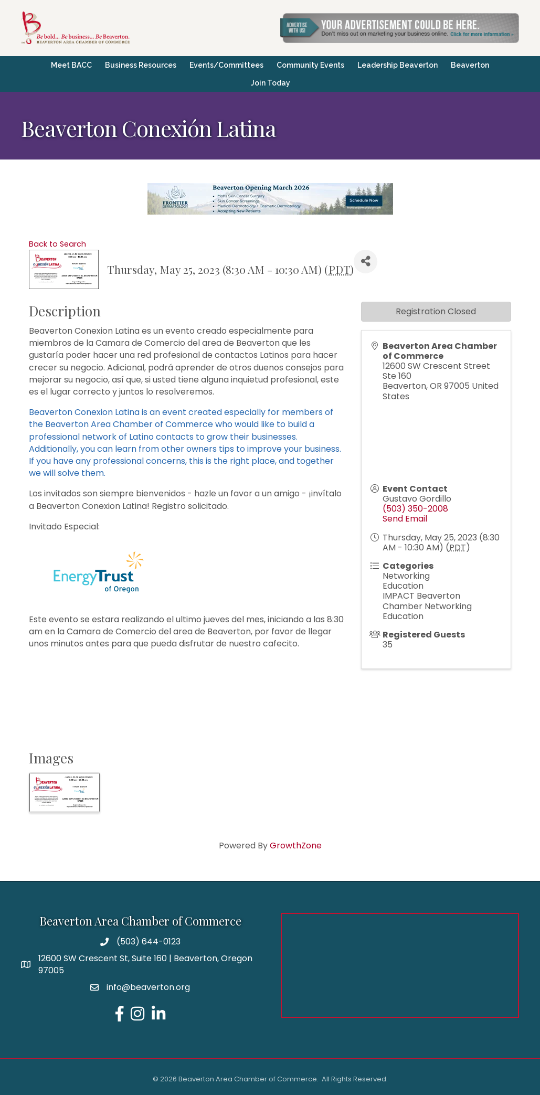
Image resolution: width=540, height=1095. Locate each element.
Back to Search (57, 244)
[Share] (365, 261)
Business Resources (140, 65)
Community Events (310, 65)
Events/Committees (226, 65)
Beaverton (470, 65)
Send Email (405, 519)
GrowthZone (296, 845)
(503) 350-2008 (415, 509)
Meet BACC (71, 65)
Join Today (270, 83)
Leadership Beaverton (397, 65)
